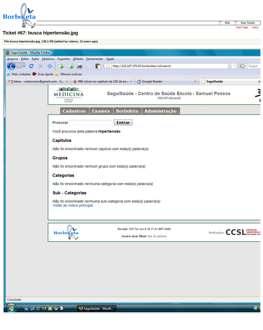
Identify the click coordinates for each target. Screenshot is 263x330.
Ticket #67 (14, 32)
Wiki (227, 23)
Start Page (242, 27)
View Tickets (248, 23)
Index (255, 27)
